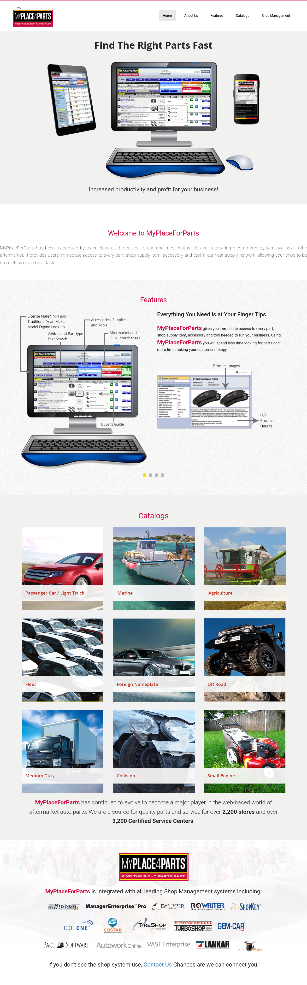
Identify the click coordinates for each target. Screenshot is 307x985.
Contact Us (158, 964)
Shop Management (276, 16)
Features (217, 16)
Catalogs (242, 16)
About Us (191, 16)
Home (167, 16)
